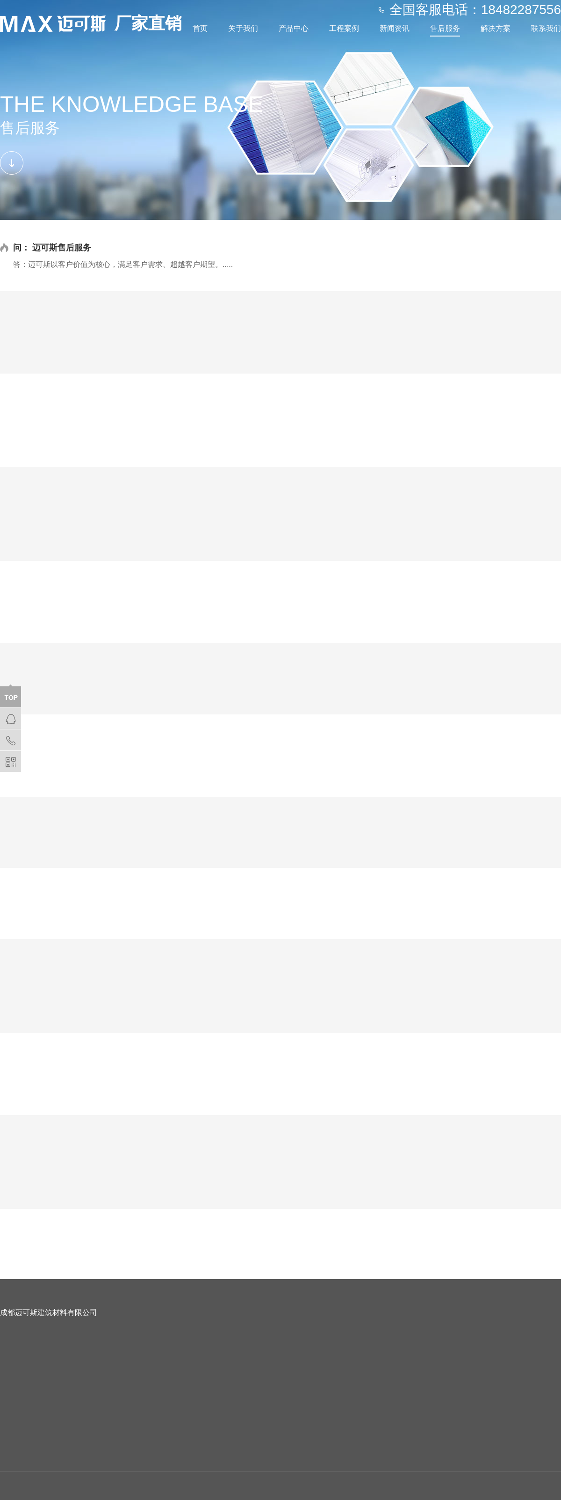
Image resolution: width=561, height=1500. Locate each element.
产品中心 (294, 28)
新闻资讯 (395, 28)
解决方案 (496, 28)
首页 (200, 28)
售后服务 (445, 28)
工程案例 (344, 28)
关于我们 (243, 28)
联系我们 (546, 28)
